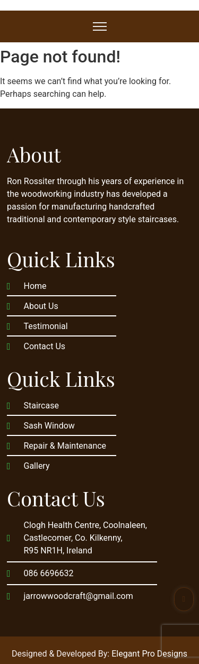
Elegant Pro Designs (149, 654)
